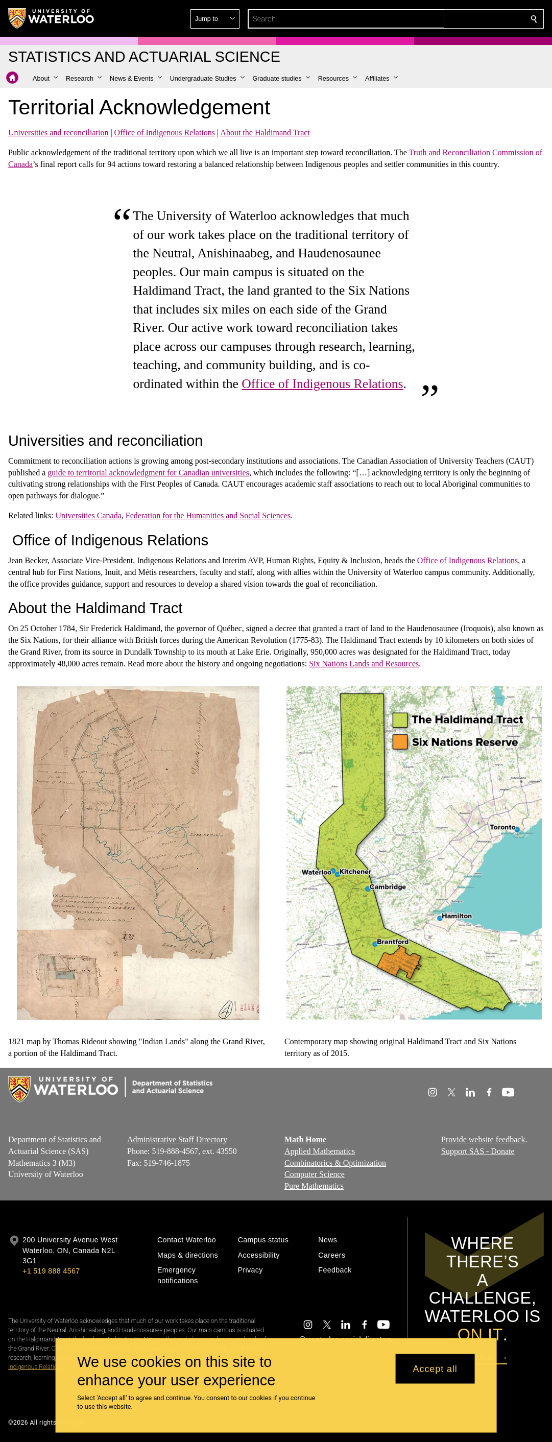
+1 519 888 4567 (51, 1271)
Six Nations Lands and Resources (364, 663)
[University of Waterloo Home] (51, 18)
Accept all (435, 1368)
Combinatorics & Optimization (335, 1163)
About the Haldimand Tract (265, 132)
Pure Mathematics (314, 1186)
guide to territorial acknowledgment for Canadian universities (148, 472)
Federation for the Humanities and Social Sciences (208, 515)
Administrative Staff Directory (177, 1139)
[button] (460, 19)
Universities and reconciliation (58, 132)
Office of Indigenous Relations (164, 132)
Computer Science (314, 1174)
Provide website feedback (483, 1139)
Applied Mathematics (319, 1151)
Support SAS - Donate (478, 1151)
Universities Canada (88, 515)
